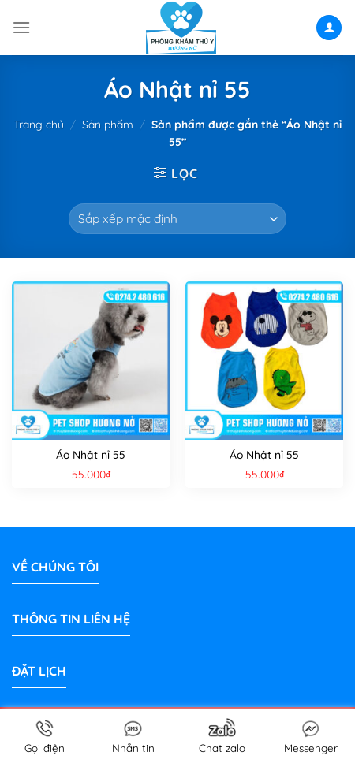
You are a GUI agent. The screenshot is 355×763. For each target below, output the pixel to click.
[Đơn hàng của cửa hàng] (177, 218)
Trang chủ (38, 124)
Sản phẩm (107, 124)
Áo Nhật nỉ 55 (90, 455)
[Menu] (21, 27)
